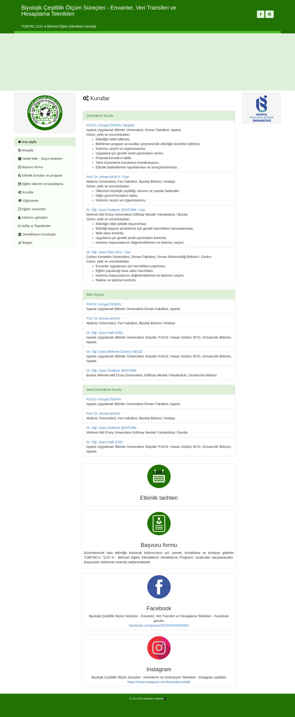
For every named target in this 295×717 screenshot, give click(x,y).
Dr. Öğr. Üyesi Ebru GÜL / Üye (108, 252)
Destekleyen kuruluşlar (37, 234)
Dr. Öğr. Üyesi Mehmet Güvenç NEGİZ (114, 351)
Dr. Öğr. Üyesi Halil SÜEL (105, 333)
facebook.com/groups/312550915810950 (159, 625)
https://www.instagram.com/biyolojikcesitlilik (158, 682)
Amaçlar (25, 150)
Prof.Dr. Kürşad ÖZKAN (103, 304)
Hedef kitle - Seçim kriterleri (40, 159)
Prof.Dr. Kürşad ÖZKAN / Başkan (110, 125)
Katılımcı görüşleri (33, 217)
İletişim (25, 243)
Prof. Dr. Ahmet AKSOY (103, 318)
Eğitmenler (28, 201)
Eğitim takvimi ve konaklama (40, 184)
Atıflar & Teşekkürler (34, 226)
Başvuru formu (30, 167)
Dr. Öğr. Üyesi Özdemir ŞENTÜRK (111, 370)
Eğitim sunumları (32, 209)
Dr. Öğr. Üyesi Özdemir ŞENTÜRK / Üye (115, 210)
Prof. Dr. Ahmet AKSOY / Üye (107, 177)
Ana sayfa (27, 142)
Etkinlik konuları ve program (40, 175)
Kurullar (26, 192)
